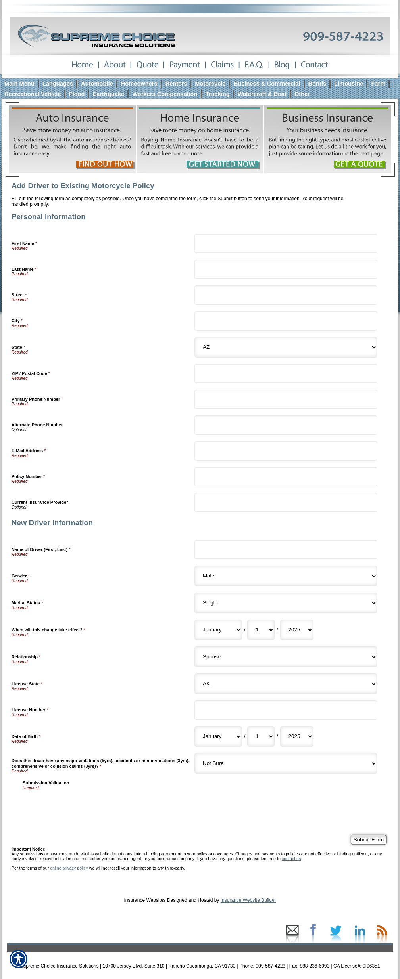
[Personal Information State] (285, 347)
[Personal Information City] (285, 321)
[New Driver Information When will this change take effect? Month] (218, 630)
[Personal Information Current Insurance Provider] (285, 502)
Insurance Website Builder (248, 900)
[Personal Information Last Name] (285, 269)
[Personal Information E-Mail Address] (285, 451)
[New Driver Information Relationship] (285, 656)
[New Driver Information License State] (285, 683)
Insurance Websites (144, 900)
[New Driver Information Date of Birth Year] (296, 736)
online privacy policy (69, 868)
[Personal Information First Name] (285, 243)
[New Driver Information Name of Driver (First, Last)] (285, 549)
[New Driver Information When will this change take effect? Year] (296, 630)
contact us (291, 858)
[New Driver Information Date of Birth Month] (218, 736)
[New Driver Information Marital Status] (285, 603)
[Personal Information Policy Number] (285, 476)
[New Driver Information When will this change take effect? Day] (261, 630)
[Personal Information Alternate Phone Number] (285, 425)
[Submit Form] (369, 840)
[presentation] (83, 805)
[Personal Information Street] (285, 295)
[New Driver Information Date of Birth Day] (261, 736)
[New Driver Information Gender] (285, 576)
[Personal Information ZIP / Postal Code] (285, 373)
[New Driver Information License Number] (285, 710)
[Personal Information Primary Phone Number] (285, 399)
